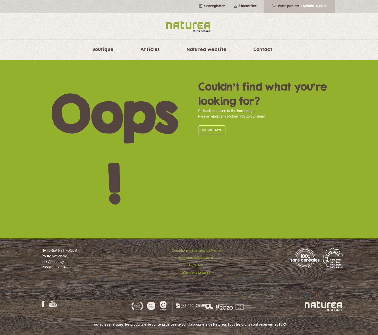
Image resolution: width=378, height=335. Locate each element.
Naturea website (206, 49)
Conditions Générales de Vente (196, 250)
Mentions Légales (196, 272)
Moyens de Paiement (196, 258)
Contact (262, 49)
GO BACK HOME (212, 130)
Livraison (196, 265)
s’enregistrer (214, 6)
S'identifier (247, 6)
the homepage (242, 111)
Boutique (103, 49)
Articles (150, 49)
